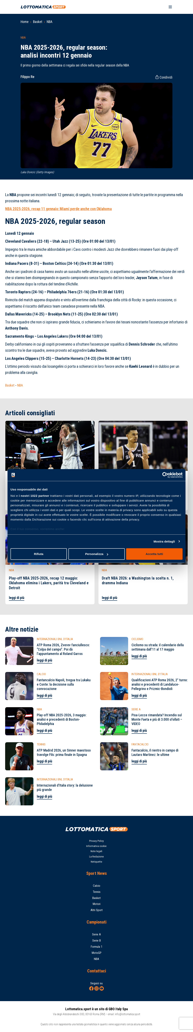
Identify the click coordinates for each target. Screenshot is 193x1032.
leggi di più (16, 598)
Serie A (96, 934)
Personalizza (96, 554)
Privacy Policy (96, 840)
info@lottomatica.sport (127, 1014)
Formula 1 (96, 946)
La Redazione (96, 856)
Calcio (96, 886)
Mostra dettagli (164, 541)
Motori (96, 904)
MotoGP (96, 953)
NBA (49, 22)
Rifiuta (38, 554)
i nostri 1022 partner (34, 495)
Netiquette (96, 861)
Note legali (96, 851)
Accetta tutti (154, 554)
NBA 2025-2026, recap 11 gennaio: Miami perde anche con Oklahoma (58, 209)
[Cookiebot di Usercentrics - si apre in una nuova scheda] (165, 475)
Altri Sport (97, 910)
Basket (37, 22)
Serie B (96, 940)
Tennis (96, 892)
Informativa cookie (96, 846)
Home (24, 22)
